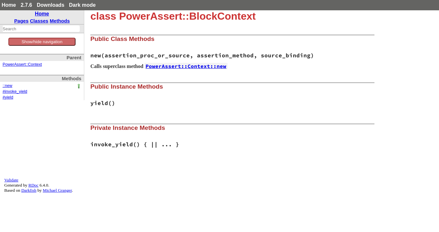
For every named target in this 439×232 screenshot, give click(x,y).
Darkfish (28, 190)
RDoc (33, 185)
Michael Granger (57, 190)
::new (7, 85)
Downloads (50, 5)
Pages (21, 21)
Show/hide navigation (42, 41)
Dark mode (82, 5)
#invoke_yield (15, 91)
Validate (11, 180)
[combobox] (41, 28)
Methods (60, 21)
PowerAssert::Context (22, 64)
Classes (39, 21)
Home (9, 5)
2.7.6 (26, 5)
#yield (8, 97)
